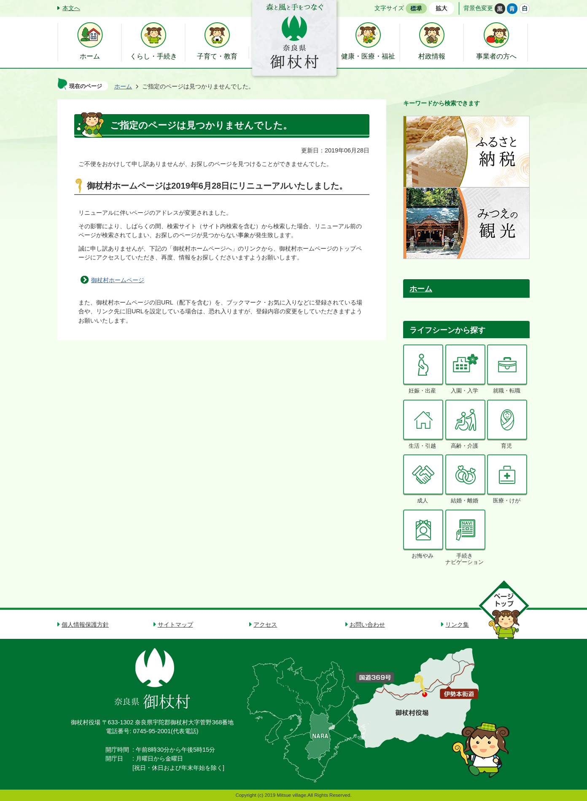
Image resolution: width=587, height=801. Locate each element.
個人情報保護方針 (85, 624)
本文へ (71, 8)
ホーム (123, 86)
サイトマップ (175, 624)
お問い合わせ (367, 624)
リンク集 (457, 624)
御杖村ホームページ (117, 280)
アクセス (265, 624)
